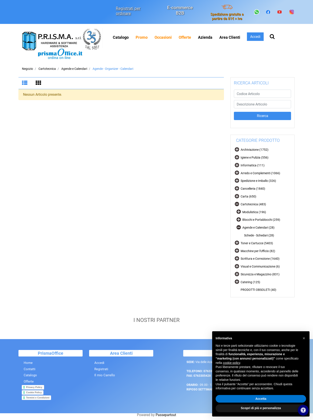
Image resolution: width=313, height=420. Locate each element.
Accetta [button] (260, 398)
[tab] (25, 83)
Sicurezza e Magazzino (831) (260, 274)
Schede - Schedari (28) (259, 235)
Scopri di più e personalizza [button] (261, 408)
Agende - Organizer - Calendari (113, 68)
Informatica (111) (253, 165)
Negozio (27, 68)
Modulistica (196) (254, 212)
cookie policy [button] (231, 363)
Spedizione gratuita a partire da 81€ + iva (227, 16)
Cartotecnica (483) (253, 204)
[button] (262, 116)
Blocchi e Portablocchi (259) (261, 219)
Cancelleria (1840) (253, 188)
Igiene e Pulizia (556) (254, 157)
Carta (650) (248, 196)
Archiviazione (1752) (254, 149)
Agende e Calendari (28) (258, 227)
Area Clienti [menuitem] (229, 37)
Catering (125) (250, 282)
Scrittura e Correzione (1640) (260, 258)
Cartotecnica (47, 68)
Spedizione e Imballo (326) (258, 180)
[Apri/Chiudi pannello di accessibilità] (303, 410)
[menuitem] (141, 37)
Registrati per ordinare (128, 11)
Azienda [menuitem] (205, 37)
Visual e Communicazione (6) (260, 266)
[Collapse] (237, 203)
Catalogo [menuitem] (121, 37)
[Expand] (237, 149)
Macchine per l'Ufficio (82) (258, 251)
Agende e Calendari (74, 68)
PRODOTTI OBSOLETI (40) (258, 289)
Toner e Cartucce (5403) (257, 243)
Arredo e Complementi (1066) (260, 173)
